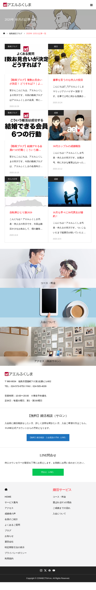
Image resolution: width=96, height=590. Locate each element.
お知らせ (9, 536)
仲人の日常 (12, 179)
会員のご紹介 (11, 519)
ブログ (8, 530)
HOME (6, 489)
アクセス (9, 508)
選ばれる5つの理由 (62, 502)
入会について (59, 513)
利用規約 (9, 558)
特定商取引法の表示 (14, 547)
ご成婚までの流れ (61, 508)
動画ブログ (12, 46)
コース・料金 (59, 497)
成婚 (56, 113)
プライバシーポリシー (16, 553)
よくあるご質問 (12, 525)
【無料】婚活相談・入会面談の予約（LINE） (48, 437)
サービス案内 (11, 502)
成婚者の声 (10, 513)
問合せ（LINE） (48, 472)
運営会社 (9, 541)
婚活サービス (62, 489)
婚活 (56, 46)
